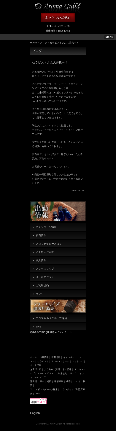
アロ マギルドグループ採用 (44, 389)
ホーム (33, 357)
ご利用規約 (42, 285)
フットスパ (77, 361)
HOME (33, 42)
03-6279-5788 (61, 25)
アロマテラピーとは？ (49, 243)
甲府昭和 (58, 381)
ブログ (43, 42)
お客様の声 (35, 369)
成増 (68, 381)
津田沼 (33, 381)
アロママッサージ (60, 361)
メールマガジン (45, 277)
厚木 (42, 381)
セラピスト (43, 361)
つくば (76, 381)
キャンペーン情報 (46, 226)
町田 (49, 381)
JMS (38, 326)
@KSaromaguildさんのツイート (51, 332)
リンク (40, 293)
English (35, 413)
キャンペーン (70, 357)
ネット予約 (35, 365)
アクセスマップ (45, 268)
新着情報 (41, 235)
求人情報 (41, 260)
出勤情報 (44, 357)
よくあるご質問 (45, 251)
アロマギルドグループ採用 (51, 318)
